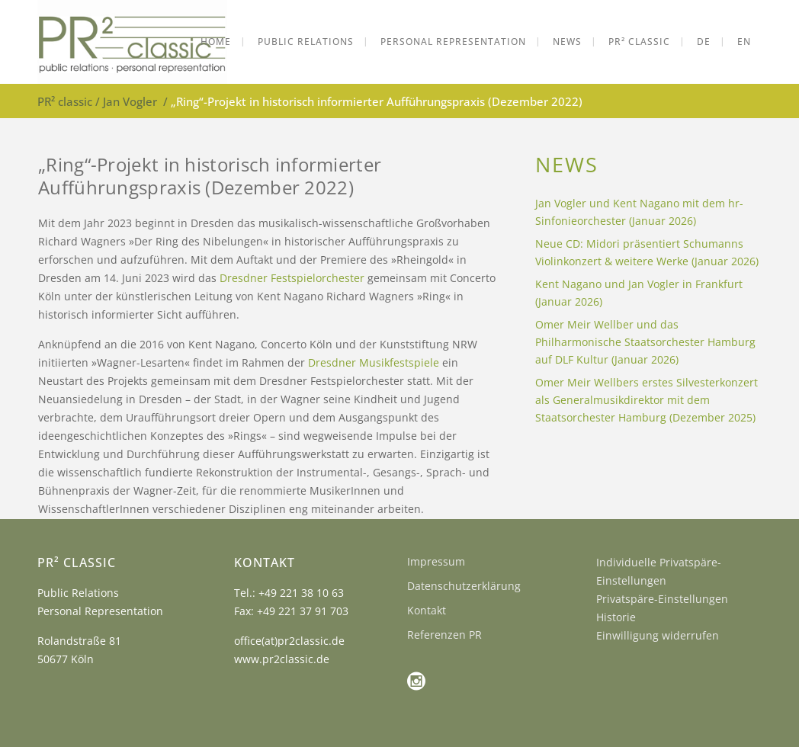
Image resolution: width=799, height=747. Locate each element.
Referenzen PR (444, 634)
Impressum (436, 561)
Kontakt (426, 610)
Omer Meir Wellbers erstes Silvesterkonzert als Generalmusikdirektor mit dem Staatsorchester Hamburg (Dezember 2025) (646, 400)
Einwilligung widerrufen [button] (657, 635)
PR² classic (64, 101)
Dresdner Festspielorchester (292, 278)
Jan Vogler (130, 101)
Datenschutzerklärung (464, 586)
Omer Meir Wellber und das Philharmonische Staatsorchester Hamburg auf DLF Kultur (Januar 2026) (645, 342)
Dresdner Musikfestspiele (373, 362)
